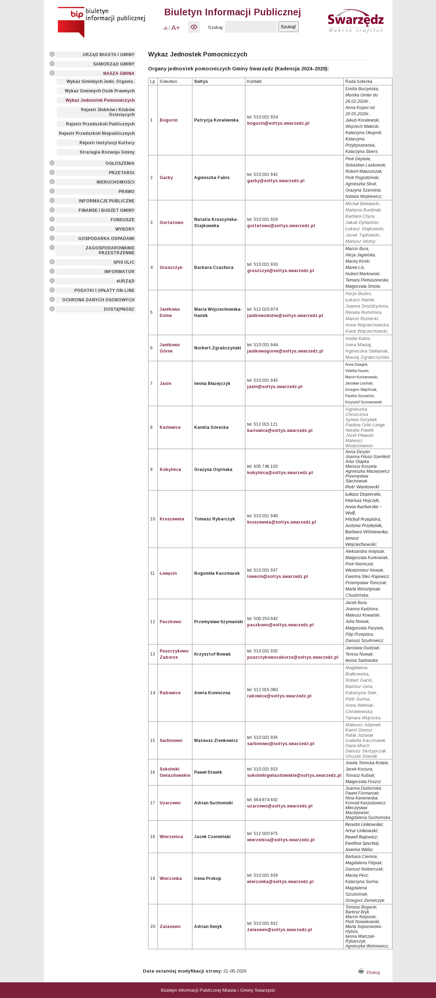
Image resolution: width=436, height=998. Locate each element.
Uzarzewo (170, 802)
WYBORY (125, 229)
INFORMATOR (119, 271)
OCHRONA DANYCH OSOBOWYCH (98, 299)
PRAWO (126, 191)
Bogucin (168, 120)
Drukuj (369, 972)
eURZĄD (125, 281)
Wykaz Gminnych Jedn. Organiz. (101, 81)
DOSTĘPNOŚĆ (119, 309)
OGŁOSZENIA (120, 163)
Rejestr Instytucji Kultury (107, 142)
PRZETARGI (122, 172)
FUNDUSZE (122, 219)
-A (164, 28)
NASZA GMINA (119, 73)
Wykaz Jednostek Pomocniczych (100, 100)
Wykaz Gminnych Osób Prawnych (100, 90)
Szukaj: (215, 27)
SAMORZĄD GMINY (114, 64)
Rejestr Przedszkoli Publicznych (100, 124)
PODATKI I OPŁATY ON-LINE (104, 290)
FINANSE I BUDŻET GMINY (106, 210)
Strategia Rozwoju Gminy (107, 152)
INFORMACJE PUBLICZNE (107, 201)
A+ (175, 27)
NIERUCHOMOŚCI (116, 182)
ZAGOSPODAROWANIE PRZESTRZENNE (110, 250)
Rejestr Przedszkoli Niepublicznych (97, 133)
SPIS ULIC (124, 262)
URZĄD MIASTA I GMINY (109, 54)
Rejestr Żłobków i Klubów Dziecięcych (108, 112)
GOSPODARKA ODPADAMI (106, 238)
